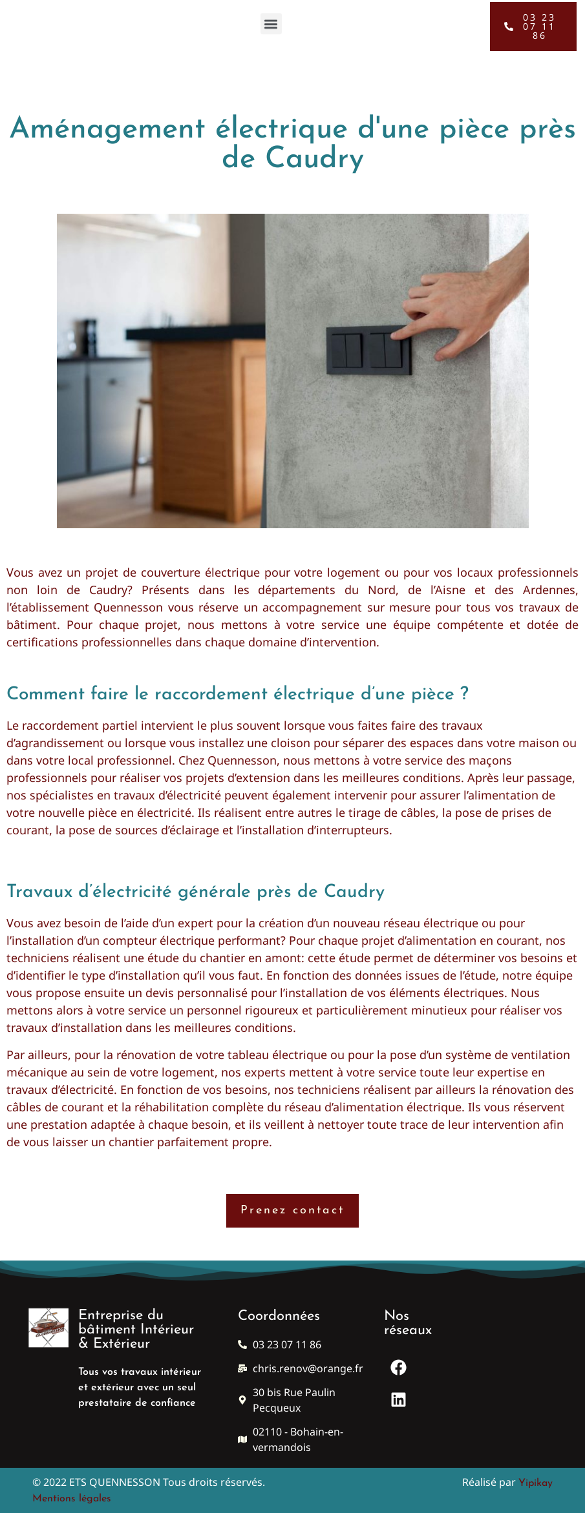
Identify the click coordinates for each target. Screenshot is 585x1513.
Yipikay (535, 1483)
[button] (271, 21)
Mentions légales (71, 1499)
